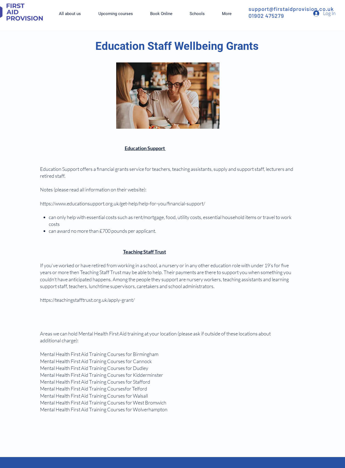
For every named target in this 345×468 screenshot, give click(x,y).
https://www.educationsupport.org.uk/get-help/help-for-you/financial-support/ (122, 203)
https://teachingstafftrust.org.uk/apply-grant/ (87, 300)
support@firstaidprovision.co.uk (291, 8)
